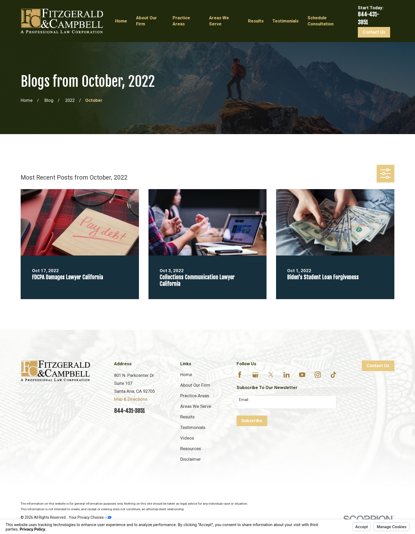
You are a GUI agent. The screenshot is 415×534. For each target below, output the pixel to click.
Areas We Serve (195, 406)
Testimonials (192, 427)
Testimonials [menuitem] (285, 21)
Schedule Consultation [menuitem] (320, 20)
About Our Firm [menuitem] (146, 20)
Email (243, 400)
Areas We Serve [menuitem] (219, 20)
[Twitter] (271, 375)
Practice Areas (194, 395)
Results (187, 416)
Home (186, 374)
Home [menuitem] (121, 21)
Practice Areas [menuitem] (181, 20)
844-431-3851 (129, 410)
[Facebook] (240, 375)
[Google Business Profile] (255, 375)
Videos (187, 438)
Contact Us (374, 32)
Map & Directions (130, 399)
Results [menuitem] (256, 21)
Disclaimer (190, 459)
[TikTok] (333, 375)
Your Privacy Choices (90, 517)
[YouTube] (302, 375)
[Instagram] (318, 375)
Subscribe (251, 420)
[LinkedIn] (286, 375)
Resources (190, 448)
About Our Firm (195, 385)
